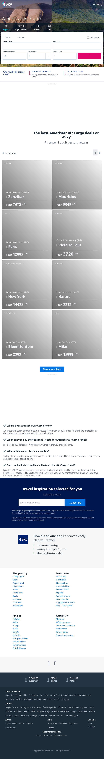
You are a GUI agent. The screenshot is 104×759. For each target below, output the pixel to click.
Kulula (15, 628)
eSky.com (48, 735)
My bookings (61, 628)
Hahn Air (16, 635)
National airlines (63, 586)
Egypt (7, 723)
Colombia (44, 695)
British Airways (19, 648)
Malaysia (63, 723)
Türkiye (51, 727)
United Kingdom (72, 715)
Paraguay (65, 699)
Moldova (55, 711)
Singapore (72, 723)
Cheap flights (18, 576)
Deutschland (73, 707)
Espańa (83, 707)
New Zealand (91, 725)
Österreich (82, 711)
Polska (92, 711)
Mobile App (61, 576)
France (92, 707)
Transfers (17, 602)
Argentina (9, 695)
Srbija (17, 715)
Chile (25, 695)
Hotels (16, 589)
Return (9, 37)
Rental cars (18, 592)
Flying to (56, 41)
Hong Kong (52, 723)
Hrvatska (17, 711)
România (25, 715)
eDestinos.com (60, 735)
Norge (74, 711)
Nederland (64, 711)
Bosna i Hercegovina (21, 707)
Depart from (7, 41)
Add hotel (95, 37)
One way (21, 37)
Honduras (9, 699)
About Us (60, 619)
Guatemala (87, 695)
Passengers (57, 52)
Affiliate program (63, 622)
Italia (33, 711)
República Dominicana (71, 695)
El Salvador (33, 695)
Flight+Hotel (18, 583)
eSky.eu (38, 735)
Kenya (14, 723)
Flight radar (61, 579)
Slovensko (43, 715)
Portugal (9, 715)
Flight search (18, 586)
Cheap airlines (62, 583)
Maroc (22, 723)
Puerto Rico (54, 699)
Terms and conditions (65, 625)
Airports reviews (63, 596)
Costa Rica (55, 695)
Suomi (52, 715)
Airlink (15, 622)
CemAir (16, 632)
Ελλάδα (8, 711)
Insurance (17, 599)
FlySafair (16, 619)
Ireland (26, 711)
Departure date (9, 52)
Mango (16, 625)
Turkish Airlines (19, 645)
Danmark (62, 707)
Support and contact (65, 635)
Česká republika (49, 707)
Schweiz (59, 715)
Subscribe (75, 502)
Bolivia (18, 695)
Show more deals (52, 369)
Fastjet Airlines (19, 641)
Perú (45, 699)
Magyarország (43, 711)
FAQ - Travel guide (64, 605)
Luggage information (65, 602)
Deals (15, 596)
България (36, 707)
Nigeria (29, 723)
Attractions (18, 605)
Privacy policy (62, 632)
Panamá (37, 699)
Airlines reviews (62, 589)
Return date (32, 52)
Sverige (34, 715)
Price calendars (62, 599)
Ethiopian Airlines (20, 638)
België (8, 707)
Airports (59, 592)
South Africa (10, 727)
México (19, 699)
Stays (15, 579)
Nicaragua (28, 699)
